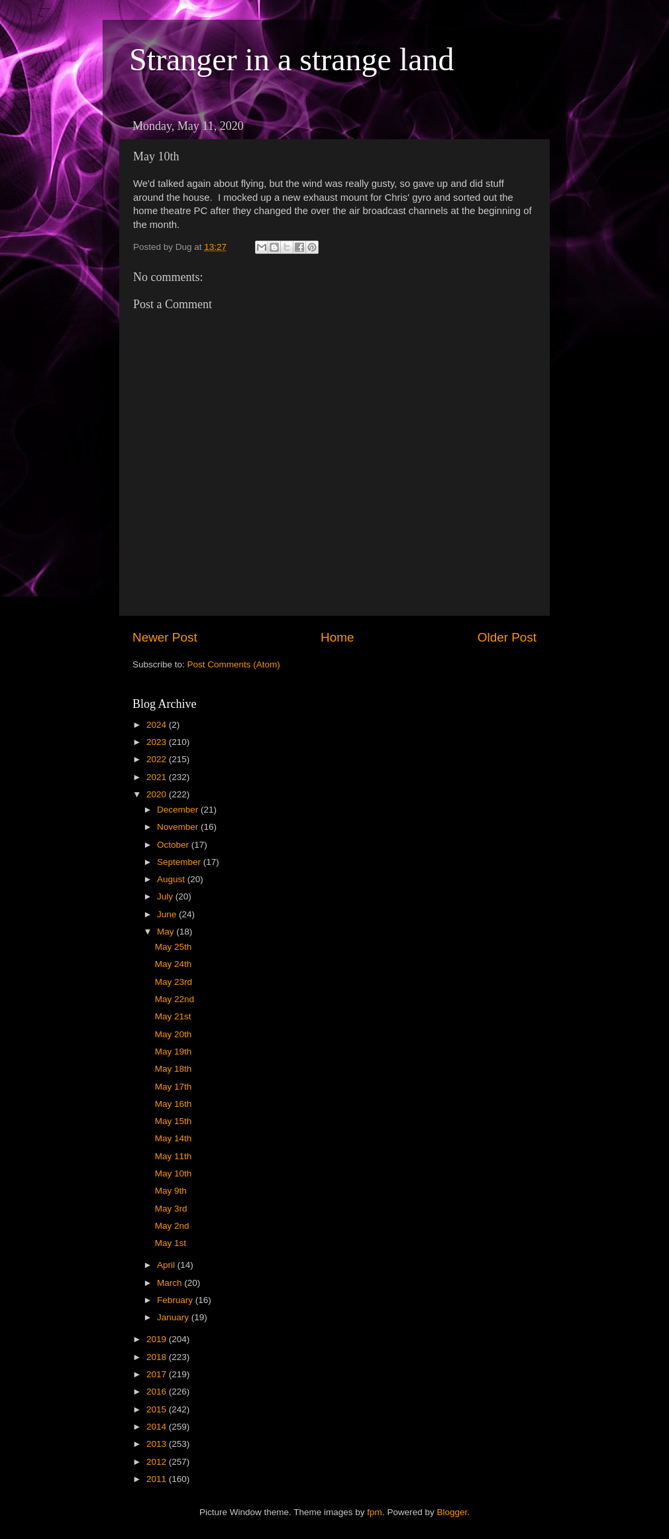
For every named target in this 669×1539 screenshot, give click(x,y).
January (174, 1317)
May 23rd (173, 982)
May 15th (173, 1121)
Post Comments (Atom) (233, 664)
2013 (157, 1444)
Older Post (507, 637)
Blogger (452, 1512)
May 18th (173, 1069)
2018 (157, 1357)
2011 (157, 1479)
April (167, 1265)
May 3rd (171, 1209)
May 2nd (172, 1226)
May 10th (173, 1173)
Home (337, 637)
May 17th (173, 1087)
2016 (157, 1391)
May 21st (173, 1016)
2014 (157, 1427)
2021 (157, 777)
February (176, 1300)
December (179, 810)
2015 (157, 1409)
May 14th (173, 1138)
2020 (157, 794)
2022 (157, 759)
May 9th (171, 1191)
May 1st (170, 1243)
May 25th (173, 947)
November (179, 827)
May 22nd (174, 999)
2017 (157, 1374)
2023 (157, 742)
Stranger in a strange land (291, 59)
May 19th (173, 1051)
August (172, 879)
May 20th (173, 1034)
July (166, 896)
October (174, 845)
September (180, 862)
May (166, 932)
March (170, 1283)
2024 (157, 725)
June (168, 914)
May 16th (173, 1104)
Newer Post (164, 637)
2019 (157, 1339)
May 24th (173, 964)
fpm (374, 1512)
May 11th (173, 1156)
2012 (157, 1462)
